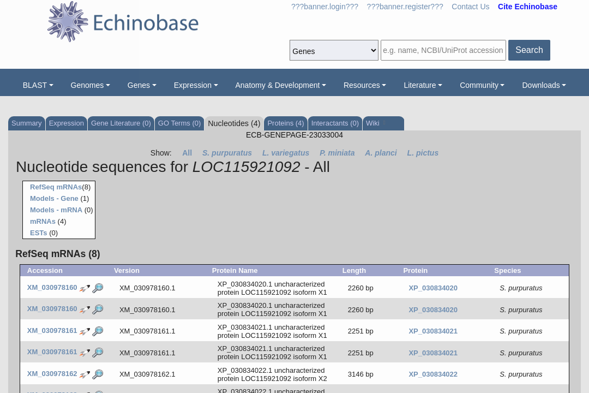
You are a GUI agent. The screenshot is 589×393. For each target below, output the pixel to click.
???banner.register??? (405, 6)
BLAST (35, 85)
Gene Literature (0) (121, 123)
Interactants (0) (335, 123)
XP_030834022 (433, 374)
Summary (26, 123)
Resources (362, 85)
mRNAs (43, 221)
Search (529, 50)
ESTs (38, 233)
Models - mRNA (56, 210)
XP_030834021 (433, 331)
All (187, 152)
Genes (139, 85)
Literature (420, 85)
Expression (193, 85)
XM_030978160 (52, 287)
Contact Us (470, 6)
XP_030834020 (433, 288)
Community (479, 85)
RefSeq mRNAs (56, 187)
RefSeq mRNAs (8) (57, 253)
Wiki (375, 123)
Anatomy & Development (278, 85)
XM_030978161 (52, 330)
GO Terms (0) (179, 123)
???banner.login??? (324, 6)
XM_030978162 (52, 374)
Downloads (541, 85)
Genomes (87, 85)
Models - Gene (54, 198)
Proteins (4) (285, 123)
